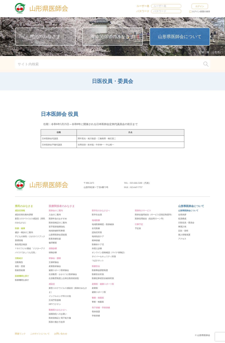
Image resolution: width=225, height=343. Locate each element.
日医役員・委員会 (186, 223)
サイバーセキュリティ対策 (104, 256)
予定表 (138, 228)
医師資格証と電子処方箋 (60, 318)
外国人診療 (97, 248)
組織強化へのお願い (58, 314)
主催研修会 (54, 262)
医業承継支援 (55, 239)
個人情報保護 (184, 235)
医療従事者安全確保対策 (103, 278)
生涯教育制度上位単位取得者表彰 (64, 278)
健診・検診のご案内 (24, 232)
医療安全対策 (98, 274)
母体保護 (96, 312)
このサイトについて (40, 334)
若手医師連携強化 (57, 227)
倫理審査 (53, 243)
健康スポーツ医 (99, 292)
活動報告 (19, 262)
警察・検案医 (98, 302)
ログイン (196, 6)
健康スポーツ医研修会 (59, 270)
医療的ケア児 (98, 244)
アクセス (182, 239)
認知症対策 (97, 232)
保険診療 (53, 252)
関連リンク (20, 334)
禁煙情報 (19, 240)
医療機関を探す (22, 280)
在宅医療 (96, 228)
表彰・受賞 (20, 266)
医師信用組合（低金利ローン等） (150, 219)
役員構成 (182, 219)
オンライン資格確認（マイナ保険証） (109, 252)
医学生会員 (97, 215)
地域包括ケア (98, 236)
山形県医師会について (180, 36)
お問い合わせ (60, 334)
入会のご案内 (55, 215)
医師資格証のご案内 (58, 223)
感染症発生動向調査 (24, 215)
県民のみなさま (45, 36)
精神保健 (96, 240)
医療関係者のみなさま (112, 36)
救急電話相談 (21, 244)
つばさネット (98, 260)
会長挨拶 (182, 215)
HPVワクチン (55, 304)
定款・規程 (183, 231)
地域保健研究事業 (57, 231)
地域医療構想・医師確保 (103, 224)
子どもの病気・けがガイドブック (30, 236)
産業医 (95, 288)
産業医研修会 (55, 266)
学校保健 (96, 316)
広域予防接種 (55, 300)
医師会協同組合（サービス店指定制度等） (154, 215)
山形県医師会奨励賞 (58, 235)
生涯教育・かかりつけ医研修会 (63, 274)
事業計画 (182, 227)
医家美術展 (20, 270)
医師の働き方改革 (57, 322)
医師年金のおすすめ (58, 219)
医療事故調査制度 (100, 270)
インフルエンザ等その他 (60, 296)
